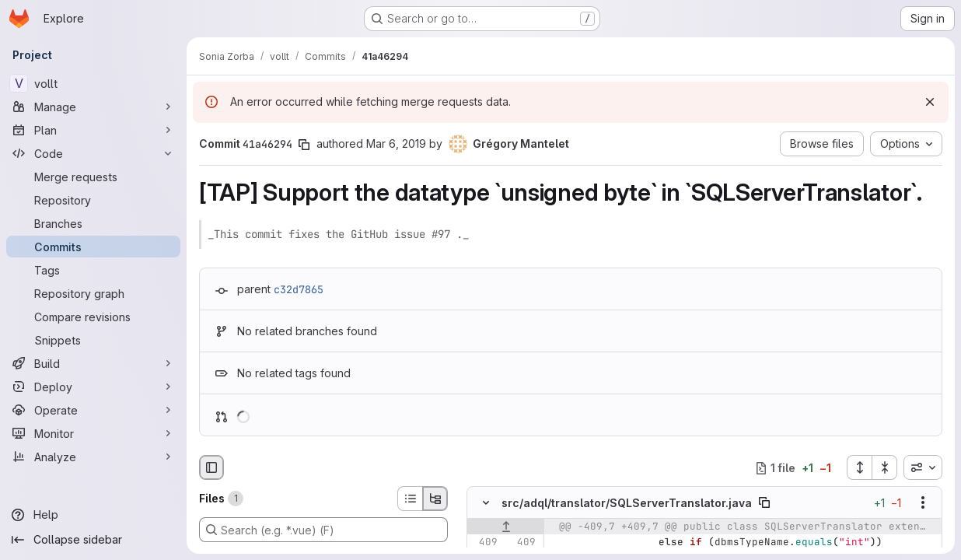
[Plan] (93, 130)
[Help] (93, 515)
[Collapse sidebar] (93, 540)
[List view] (409, 498)
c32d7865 (298, 289)
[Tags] (93, 270)
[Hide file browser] (211, 467)
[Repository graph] (93, 293)
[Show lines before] (505, 527)
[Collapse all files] (884, 467)
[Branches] (93, 223)
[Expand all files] (859, 467)
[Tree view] (435, 498)
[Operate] (93, 410)
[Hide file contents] (486, 503)
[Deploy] (93, 386)
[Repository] (93, 200)
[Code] (93, 153)
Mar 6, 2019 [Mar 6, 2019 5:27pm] (396, 143)
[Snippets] (93, 340)
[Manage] (93, 106)
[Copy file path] (764, 503)
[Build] (93, 363)
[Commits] (93, 246)
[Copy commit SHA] (304, 144)
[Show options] (923, 503)
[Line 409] (484, 543)
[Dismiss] (930, 102)
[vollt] (93, 83)
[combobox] (922, 467)
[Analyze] (93, 456)
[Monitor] (93, 433)
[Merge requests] (93, 176)
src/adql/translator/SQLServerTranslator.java (626, 502)
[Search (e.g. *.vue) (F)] (323, 529)
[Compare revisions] (93, 316)
